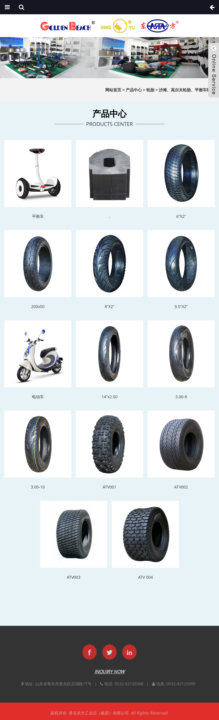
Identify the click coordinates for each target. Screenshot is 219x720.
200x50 (37, 306)
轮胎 (150, 89)
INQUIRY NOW (109, 676)
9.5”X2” (181, 306)
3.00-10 (38, 487)
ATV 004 (145, 577)
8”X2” (109, 306)
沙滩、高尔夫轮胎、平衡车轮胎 (187, 89)
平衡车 (38, 216)
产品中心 (134, 89)
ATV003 (73, 577)
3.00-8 (181, 396)
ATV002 (181, 487)
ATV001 (109, 487)
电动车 (38, 396)
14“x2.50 (109, 396)
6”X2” (181, 216)
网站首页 (113, 89)
